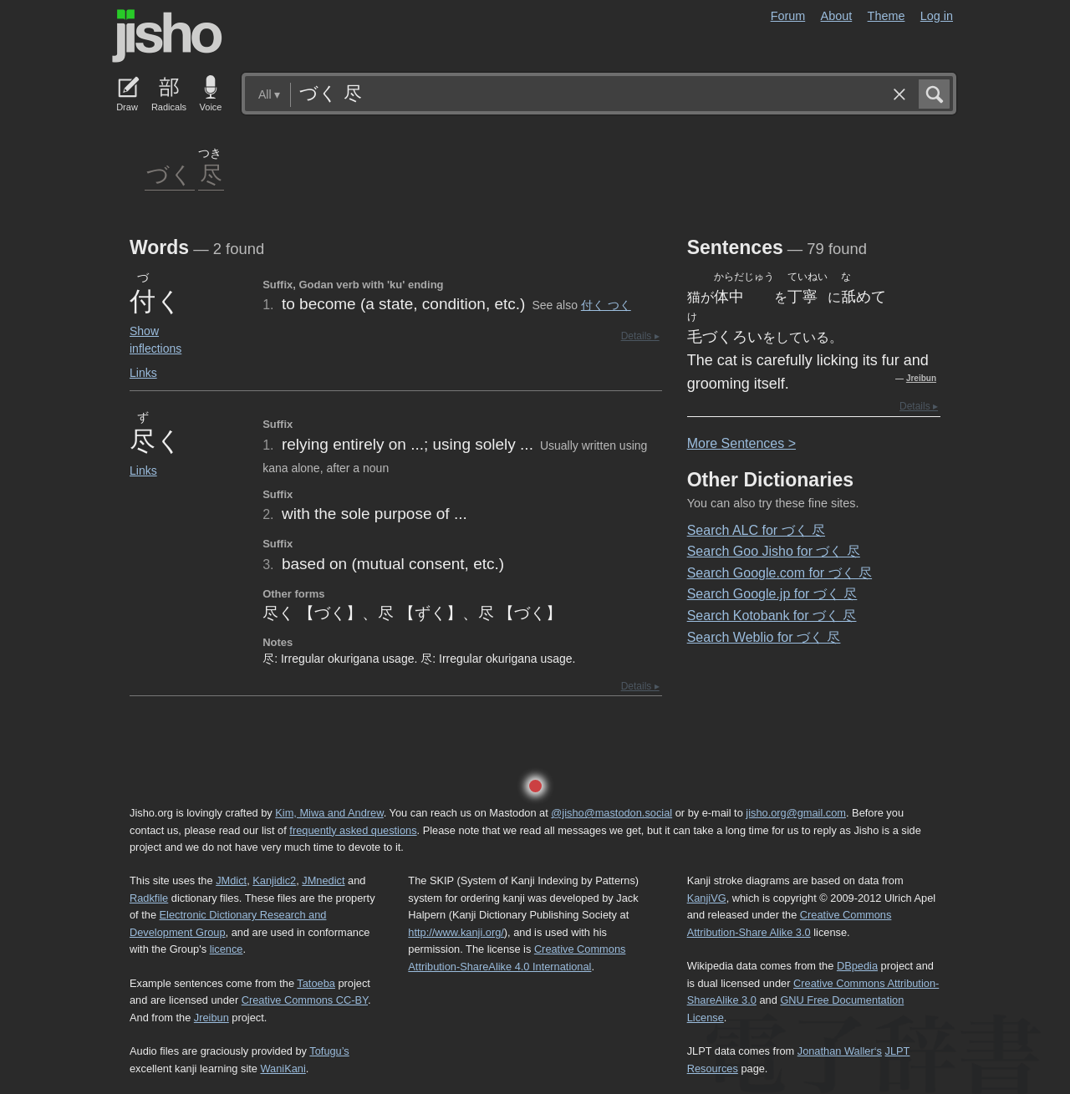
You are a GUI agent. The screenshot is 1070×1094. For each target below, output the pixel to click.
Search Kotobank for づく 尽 (772, 615)
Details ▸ (640, 336)
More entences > (741, 443)
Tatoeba (316, 983)
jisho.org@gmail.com (796, 813)
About (837, 16)
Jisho (167, 36)
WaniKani (283, 1068)
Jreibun (921, 378)
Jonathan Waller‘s (839, 1051)
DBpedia (857, 965)
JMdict (231, 880)
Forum (788, 16)
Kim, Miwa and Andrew (329, 813)
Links (143, 372)
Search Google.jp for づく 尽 (772, 594)
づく (169, 173)
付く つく (606, 305)
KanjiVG (706, 898)
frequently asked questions (352, 830)
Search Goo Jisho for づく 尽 (773, 551)
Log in (936, 16)
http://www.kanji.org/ (456, 932)
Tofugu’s (329, 1051)
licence (226, 949)
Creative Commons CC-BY (305, 1000)
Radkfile (149, 898)
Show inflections (155, 339)
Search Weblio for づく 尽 (764, 637)
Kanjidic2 (274, 880)
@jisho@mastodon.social (611, 813)
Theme (886, 16)
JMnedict (323, 880)
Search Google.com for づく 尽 (779, 573)
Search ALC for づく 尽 (756, 530)
